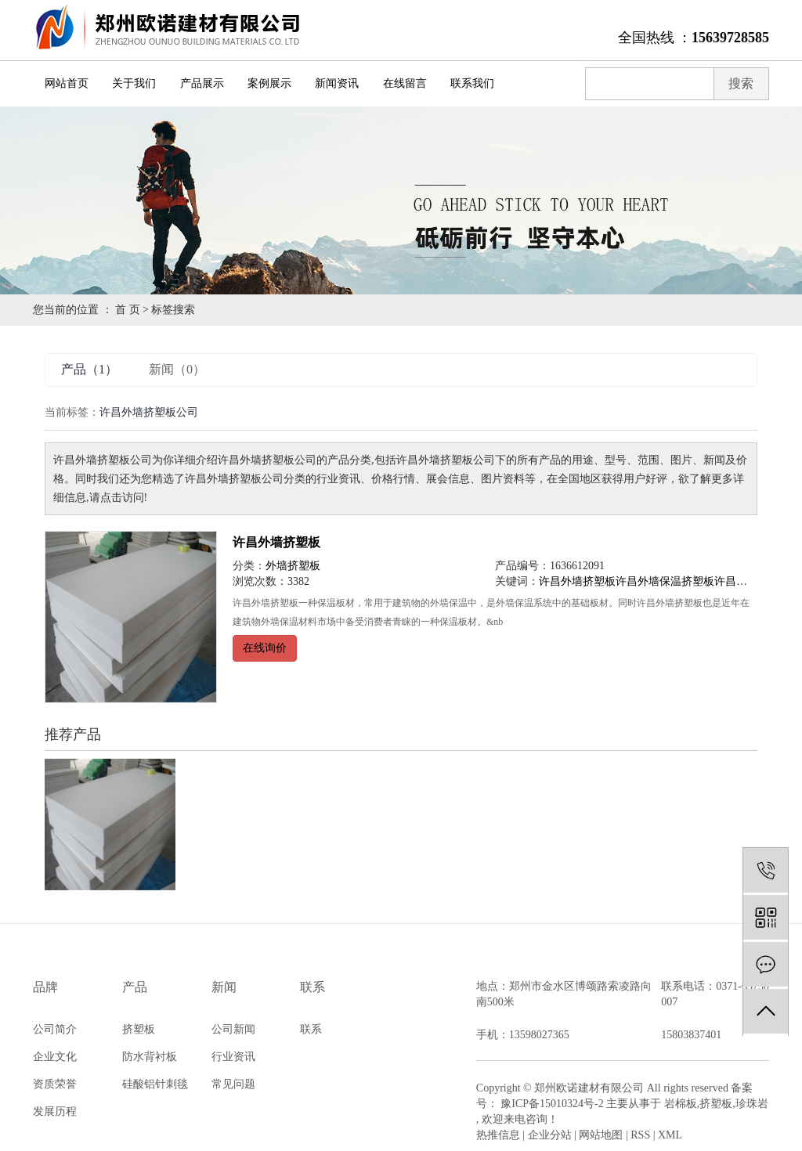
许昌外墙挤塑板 (276, 542)
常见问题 (233, 1084)
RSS (640, 1135)
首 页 (127, 310)
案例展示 (269, 83)
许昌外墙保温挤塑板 (665, 581)
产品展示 (202, 83)
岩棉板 (680, 1104)
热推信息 (498, 1135)
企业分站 (550, 1135)
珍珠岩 (751, 1104)
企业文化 (55, 1057)
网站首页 (67, 83)
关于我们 (134, 83)
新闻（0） (177, 369)
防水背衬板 (149, 1057)
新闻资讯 (337, 83)
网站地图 (601, 1135)
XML (670, 1135)
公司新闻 (233, 1029)
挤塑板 (138, 1029)
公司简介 (55, 1029)
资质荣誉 (55, 1084)
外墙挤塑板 (293, 566)
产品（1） (89, 369)
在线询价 (265, 648)
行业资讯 (233, 1057)
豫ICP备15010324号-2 (551, 1104)
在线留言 (405, 83)
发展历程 (55, 1111)
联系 (311, 1029)
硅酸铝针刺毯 (155, 1084)
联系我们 (472, 83)
